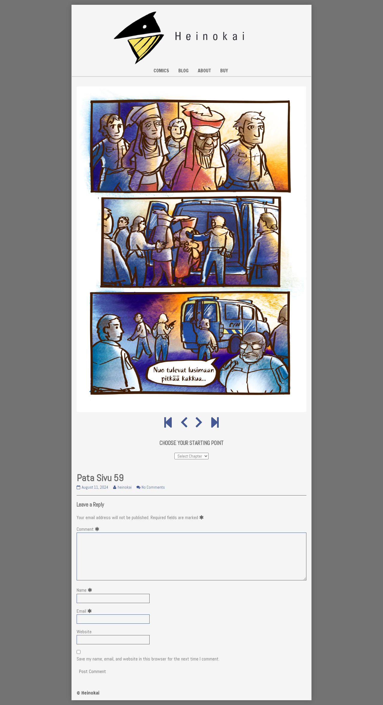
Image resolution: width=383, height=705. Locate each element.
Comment (89, 529)
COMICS (161, 70)
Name (86, 590)
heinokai (124, 487)
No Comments (153, 487)
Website (84, 631)
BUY (224, 70)
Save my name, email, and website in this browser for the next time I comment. (148, 659)
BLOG (183, 70)
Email (85, 611)
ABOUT (204, 70)
